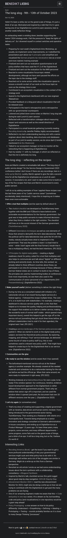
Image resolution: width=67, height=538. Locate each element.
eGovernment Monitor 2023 (20, 482)
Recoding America (16, 131)
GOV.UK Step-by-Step (48, 479)
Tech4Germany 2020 (18, 226)
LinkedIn (43, 528)
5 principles (37, 55)
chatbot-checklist (19, 209)
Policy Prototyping (16, 505)
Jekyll (29, 533)
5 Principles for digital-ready (20, 253)
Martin (52, 25)
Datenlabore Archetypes (26, 231)
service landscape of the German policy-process (38, 329)
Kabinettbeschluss (35, 380)
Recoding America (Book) (19, 450)
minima (42, 533)
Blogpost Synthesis (29, 473)
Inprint (17, 533)
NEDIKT (17, 4)
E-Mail (54, 528)
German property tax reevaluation (34, 58)
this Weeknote (27, 143)
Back (7, 10)
